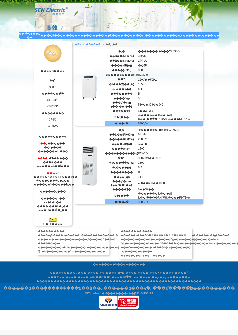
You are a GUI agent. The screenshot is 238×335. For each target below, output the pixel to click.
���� (61, 272)
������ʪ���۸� (126, 288)
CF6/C (53, 119)
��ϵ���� (204, 35)
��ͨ (102, 272)
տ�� (127, 277)
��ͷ (99, 277)
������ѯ (173, 35)
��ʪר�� (143, 35)
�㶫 (56, 277)
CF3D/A (53, 125)
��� (192, 281)
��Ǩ (184, 272)
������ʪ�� (111, 264)
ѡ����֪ (85, 35)
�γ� (121, 272)
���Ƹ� (155, 272)
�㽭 (45, 281)
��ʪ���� (114, 35)
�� (83, 272)
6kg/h (52, 86)
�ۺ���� (54, 223)
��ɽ (107, 277)
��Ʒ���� (56, 35)
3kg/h (52, 80)
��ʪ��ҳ (32, 33)
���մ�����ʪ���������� (194, 288)
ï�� (135, 277)
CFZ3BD (52, 106)
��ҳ (78, 44)
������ (93, 44)
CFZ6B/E (53, 100)
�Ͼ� (76, 272)
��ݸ (155, 277)
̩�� (177, 272)
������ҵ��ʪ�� (78, 288)
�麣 (92, 277)
